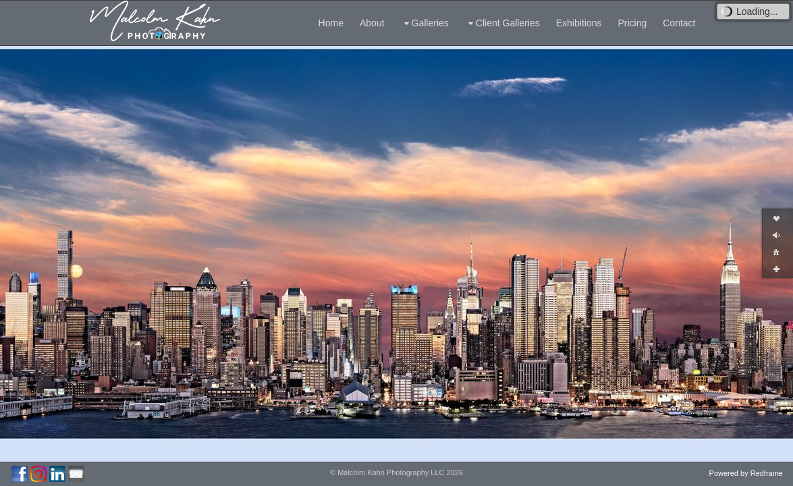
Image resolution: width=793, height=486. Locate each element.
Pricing (632, 23)
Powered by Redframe (746, 473)
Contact (679, 23)
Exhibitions (579, 23)
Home (331, 23)
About (372, 23)
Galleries (425, 23)
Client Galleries (502, 23)
